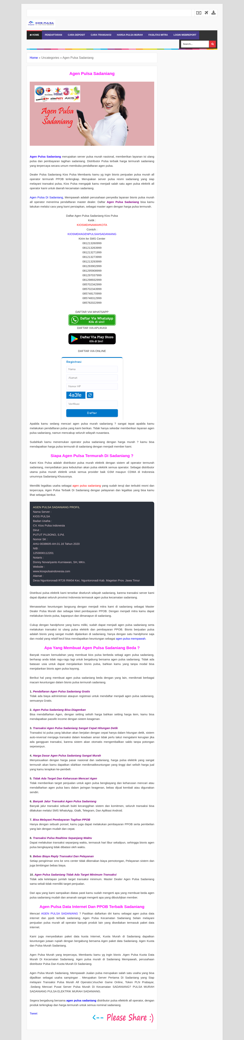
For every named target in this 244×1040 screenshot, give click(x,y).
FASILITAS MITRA (158, 35)
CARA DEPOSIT (76, 35)
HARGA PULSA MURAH (130, 35)
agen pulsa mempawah (130, 638)
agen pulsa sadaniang (81, 1000)
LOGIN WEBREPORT (184, 35)
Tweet (33, 1013)
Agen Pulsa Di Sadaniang (46, 197)
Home (34, 35)
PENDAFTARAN (53, 35)
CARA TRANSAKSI (101, 35)
